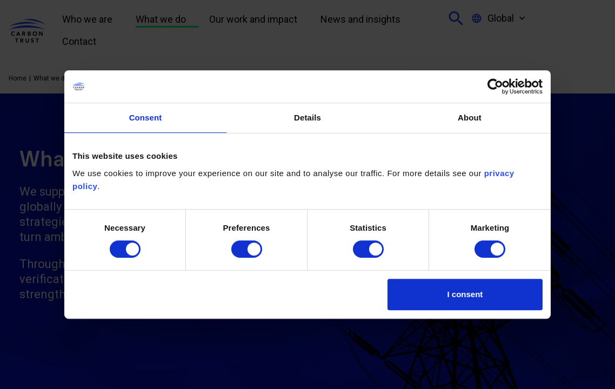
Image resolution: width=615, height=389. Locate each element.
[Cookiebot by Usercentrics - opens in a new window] (495, 86)
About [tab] (470, 117)
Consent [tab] (145, 117)
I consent (465, 294)
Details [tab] (307, 117)
